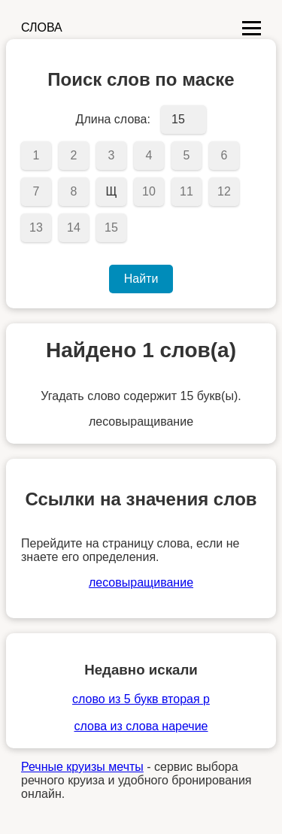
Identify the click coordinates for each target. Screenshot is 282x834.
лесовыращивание (141, 582)
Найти (141, 278)
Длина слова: (113, 119)
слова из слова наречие (141, 726)
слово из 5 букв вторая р (141, 699)
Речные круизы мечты (82, 766)
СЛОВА (41, 27)
